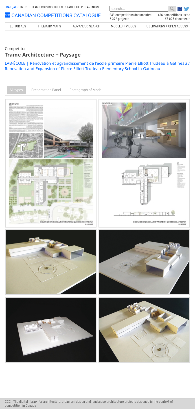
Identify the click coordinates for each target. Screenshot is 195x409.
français (11, 7)
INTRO (24, 7)
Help (79, 7)
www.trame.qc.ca (81, 391)
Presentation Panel (46, 89)
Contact (67, 7)
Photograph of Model (85, 89)
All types (16, 89)
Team (34, 7)
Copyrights (49, 7)
